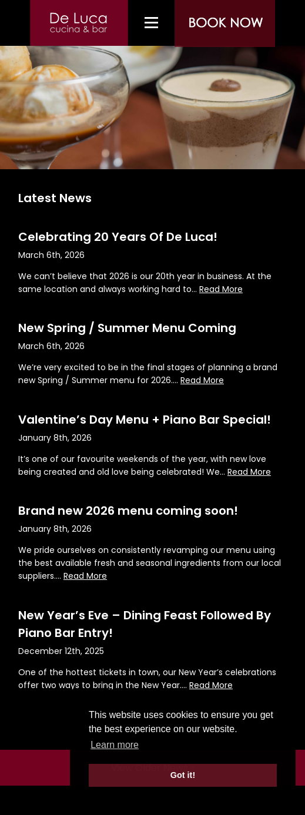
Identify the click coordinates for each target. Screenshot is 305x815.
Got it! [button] (182, 775)
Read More (221, 289)
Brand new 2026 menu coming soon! (128, 510)
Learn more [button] (115, 745)
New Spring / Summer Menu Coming (127, 328)
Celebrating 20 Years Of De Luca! (117, 237)
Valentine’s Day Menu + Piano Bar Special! (144, 419)
